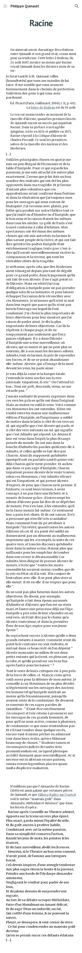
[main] (41, 22)
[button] (5, 6)
